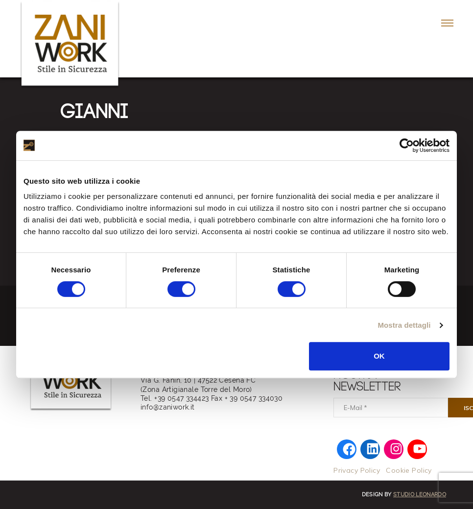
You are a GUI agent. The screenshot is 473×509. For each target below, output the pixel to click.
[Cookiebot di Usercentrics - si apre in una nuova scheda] (406, 145)
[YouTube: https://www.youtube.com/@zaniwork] (419, 447)
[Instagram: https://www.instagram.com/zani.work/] (396, 447)
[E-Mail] (390, 407)
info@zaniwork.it (168, 407)
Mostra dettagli (404, 325)
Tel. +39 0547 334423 (175, 398)
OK (379, 356)
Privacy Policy (356, 470)
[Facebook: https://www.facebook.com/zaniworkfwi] (349, 449)
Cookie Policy (408, 470)
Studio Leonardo (419, 494)
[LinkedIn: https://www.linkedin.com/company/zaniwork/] (372, 447)
